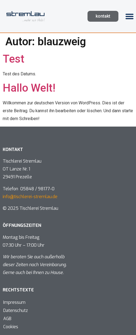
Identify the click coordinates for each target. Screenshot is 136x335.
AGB (7, 318)
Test (13, 59)
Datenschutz (15, 310)
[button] (129, 16)
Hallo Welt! (29, 88)
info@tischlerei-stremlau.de (30, 196)
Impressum (14, 302)
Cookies (10, 327)
